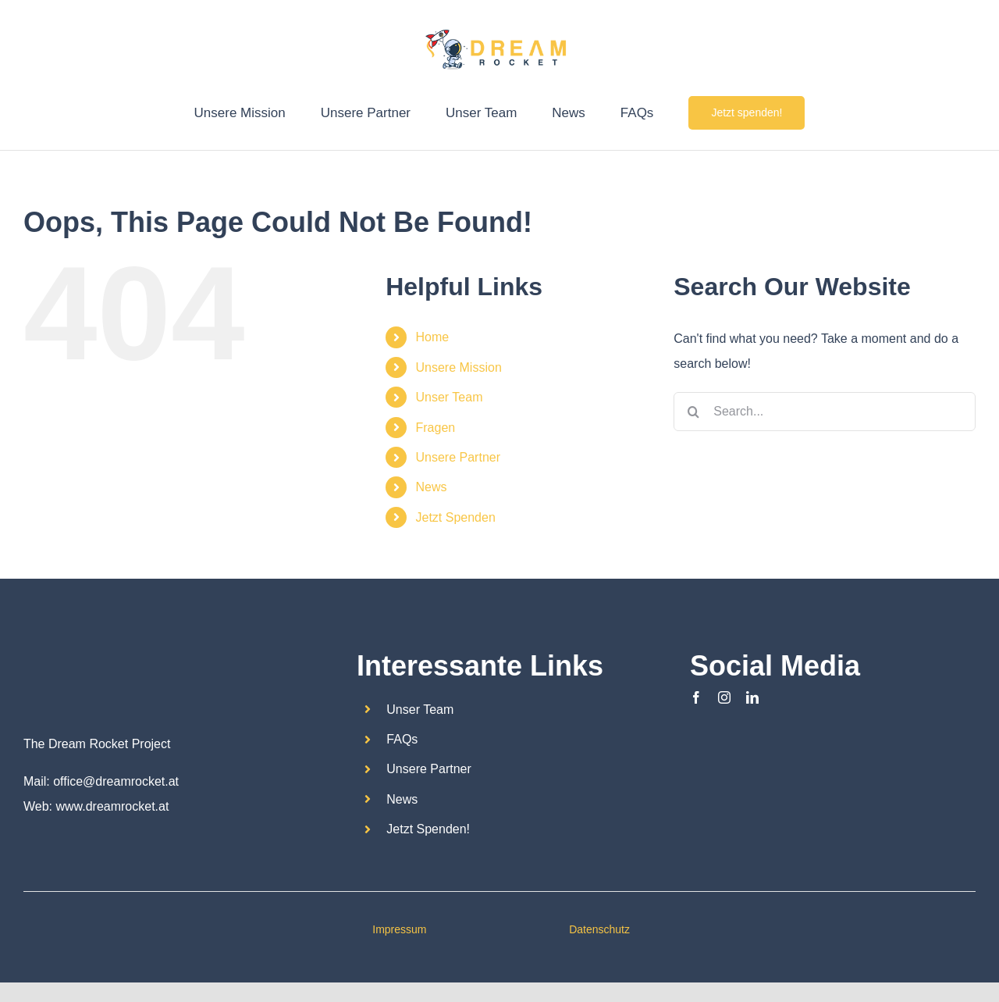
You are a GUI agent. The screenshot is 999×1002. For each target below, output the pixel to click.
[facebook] (696, 697)
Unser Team (449, 397)
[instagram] (724, 697)
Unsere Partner (458, 457)
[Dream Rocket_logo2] (62, 647)
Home (433, 337)
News (431, 487)
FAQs (402, 739)
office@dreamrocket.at (116, 781)
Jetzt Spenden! (428, 829)
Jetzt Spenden (456, 517)
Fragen (436, 427)
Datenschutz (599, 929)
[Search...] (825, 411)
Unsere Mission (459, 367)
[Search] (693, 411)
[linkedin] (752, 697)
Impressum (399, 929)
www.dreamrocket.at (112, 806)
